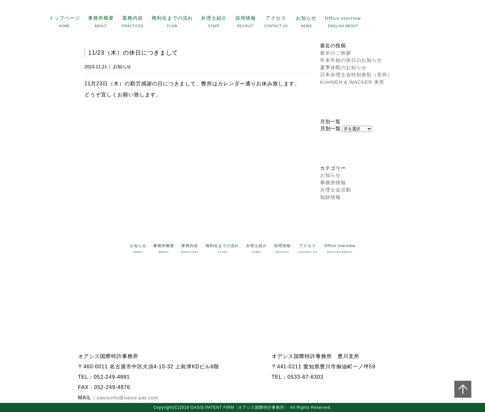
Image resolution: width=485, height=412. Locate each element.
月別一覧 (330, 128)
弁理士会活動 (335, 189)
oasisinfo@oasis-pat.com (127, 397)
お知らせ (330, 175)
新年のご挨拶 (335, 53)
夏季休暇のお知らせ (343, 67)
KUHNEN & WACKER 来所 (352, 82)
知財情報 (330, 197)
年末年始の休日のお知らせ (351, 60)
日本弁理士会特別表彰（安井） (356, 74)
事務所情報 (333, 182)
